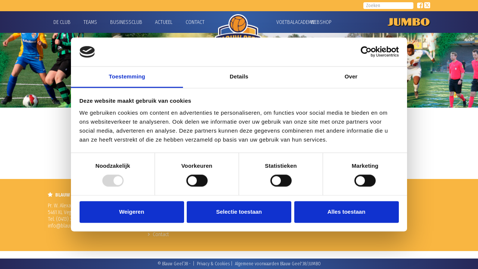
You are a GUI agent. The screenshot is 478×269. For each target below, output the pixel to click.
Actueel (164, 22)
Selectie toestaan (239, 211)
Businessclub (126, 22)
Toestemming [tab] (127, 76)
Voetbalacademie (285, 22)
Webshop (320, 22)
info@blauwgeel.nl (67, 226)
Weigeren (131, 211)
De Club (62, 22)
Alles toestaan (347, 211)
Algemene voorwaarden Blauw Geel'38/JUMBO (278, 263)
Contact (195, 22)
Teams (90, 22)
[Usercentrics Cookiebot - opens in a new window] (366, 52)
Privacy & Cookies (213, 263)
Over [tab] (351, 76)
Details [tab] (239, 76)
